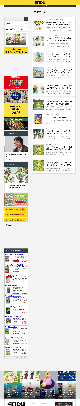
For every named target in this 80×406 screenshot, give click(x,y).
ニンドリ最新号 (10, 29)
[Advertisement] (16, 64)
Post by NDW (7, 225)
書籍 (22, 29)
